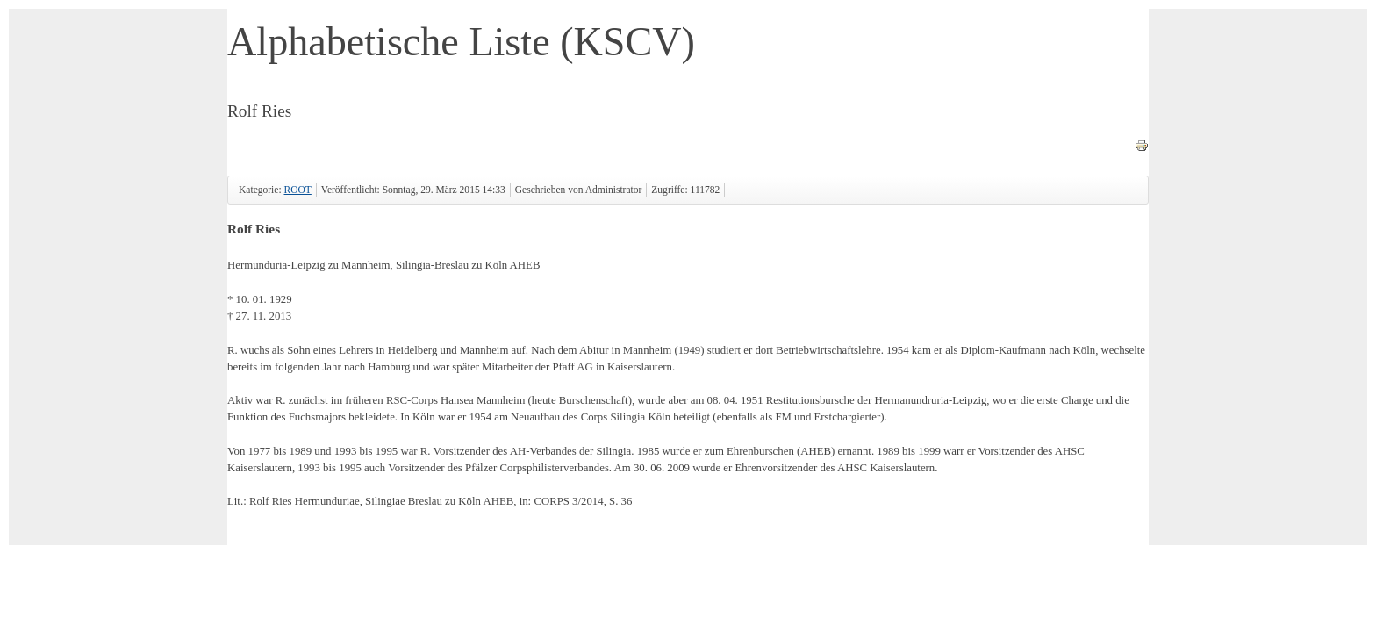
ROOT (297, 189)
